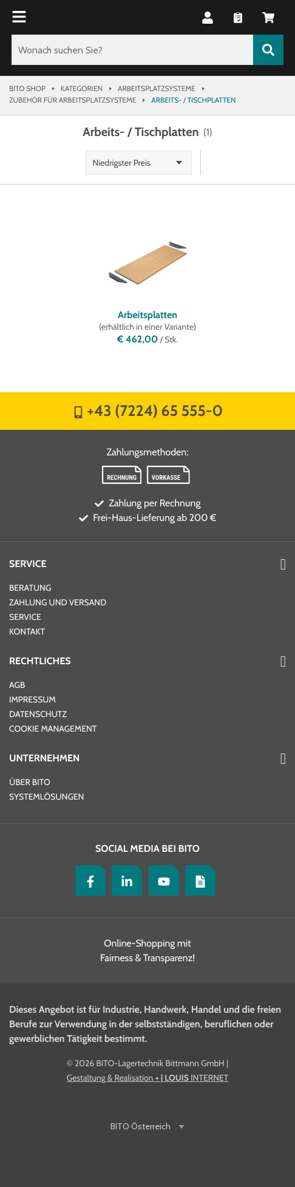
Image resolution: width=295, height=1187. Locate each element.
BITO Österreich (141, 1126)
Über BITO (29, 782)
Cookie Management (53, 728)
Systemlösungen (46, 796)
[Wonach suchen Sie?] (132, 50)
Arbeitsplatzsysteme (156, 88)
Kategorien (82, 88)
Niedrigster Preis (122, 162)
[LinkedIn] (124, 880)
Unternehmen (44, 758)
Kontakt (27, 631)
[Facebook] (87, 880)
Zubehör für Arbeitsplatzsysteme (72, 99)
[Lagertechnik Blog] (197, 880)
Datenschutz (38, 714)
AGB (17, 684)
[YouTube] (161, 880)
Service (28, 564)
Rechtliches (40, 661)
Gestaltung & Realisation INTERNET (147, 1077)
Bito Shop (27, 88)
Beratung (30, 587)
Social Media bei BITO (147, 848)
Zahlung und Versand (57, 602)
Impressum (32, 699)
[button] (207, 17)
